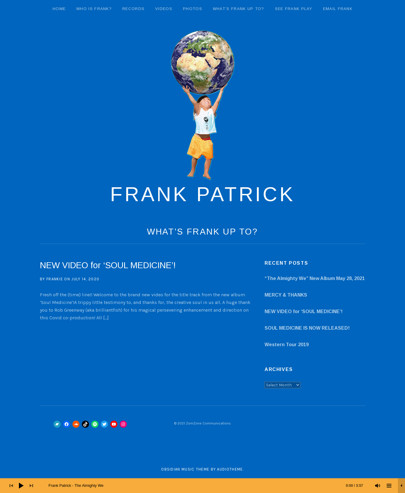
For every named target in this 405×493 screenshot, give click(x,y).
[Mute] (378, 485)
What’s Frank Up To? (238, 8)
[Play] (21, 485)
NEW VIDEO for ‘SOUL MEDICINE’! (108, 265)
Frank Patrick (202, 194)
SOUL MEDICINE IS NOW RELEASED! (307, 328)
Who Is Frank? (94, 8)
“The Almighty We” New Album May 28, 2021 (315, 278)
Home (59, 8)
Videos (163, 8)
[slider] (209, 485)
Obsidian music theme (185, 469)
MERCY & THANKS (286, 294)
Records (133, 8)
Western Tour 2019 (287, 344)
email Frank (337, 8)
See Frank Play (293, 8)
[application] (202, 485)
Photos (192, 8)
